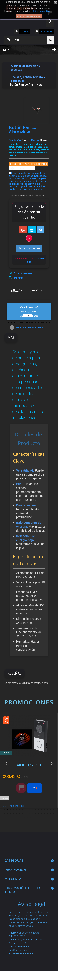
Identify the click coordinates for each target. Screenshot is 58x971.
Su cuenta (24, 31)
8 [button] (26, 809)
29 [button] (38, 813)
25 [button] (26, 813)
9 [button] (29, 809)
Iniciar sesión (46, 31)
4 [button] (13, 809)
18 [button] (4, 813)
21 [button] (13, 813)
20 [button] (10, 813)
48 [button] (46, 817)
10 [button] (32, 809)
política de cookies (40, 11)
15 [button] (47, 809)
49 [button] (49, 817)
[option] (29, 761)
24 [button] (22, 813)
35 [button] (5, 817)
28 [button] (35, 813)
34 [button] (53, 813)
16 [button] (50, 809)
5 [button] (16, 809)
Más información (33, 16)
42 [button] (27, 817)
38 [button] (15, 817)
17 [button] (53, 809)
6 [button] (19, 809)
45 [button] (36, 817)
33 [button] (50, 813)
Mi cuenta (12, 879)
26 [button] (29, 813)
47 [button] (43, 817)
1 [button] (4, 809)
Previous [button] (6, 763)
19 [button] (7, 813)
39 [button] (18, 817)
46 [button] (39, 817)
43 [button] (30, 817)
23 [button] (19, 813)
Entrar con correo (29, 248)
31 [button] (44, 813)
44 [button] (33, 817)
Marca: (35, 140)
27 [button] (32, 813)
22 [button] (16, 813)
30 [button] (41, 813)
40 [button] (21, 817)
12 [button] (38, 809)
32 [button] (47, 813)
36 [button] (9, 817)
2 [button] (7, 809)
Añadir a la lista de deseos (29, 327)
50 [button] (52, 817)
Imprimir (18, 278)
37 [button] (12, 817)
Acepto (20, 16)
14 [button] (44, 809)
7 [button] (22, 809)
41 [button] (24, 817)
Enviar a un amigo (23, 273)
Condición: (15, 140)
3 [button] (10, 809)
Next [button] (51, 763)
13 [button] (41, 809)
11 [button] (35, 809)
